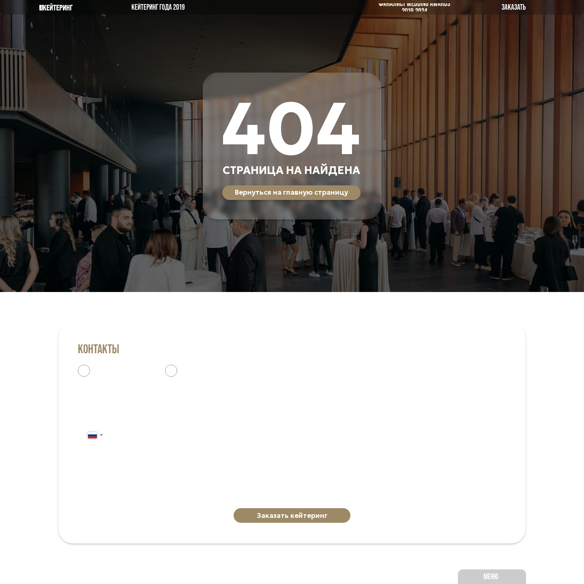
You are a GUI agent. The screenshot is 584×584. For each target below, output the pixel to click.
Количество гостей (112, 482)
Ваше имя (95, 390)
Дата (87, 451)
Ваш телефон (102, 421)
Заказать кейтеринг (292, 515)
